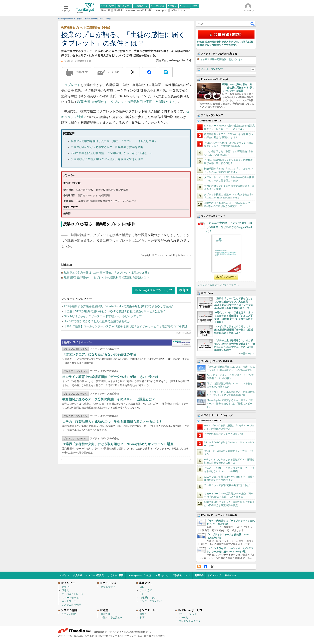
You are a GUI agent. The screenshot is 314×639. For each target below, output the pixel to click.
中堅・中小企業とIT (111, 617)
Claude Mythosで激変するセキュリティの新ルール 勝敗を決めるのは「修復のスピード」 (230, 403)
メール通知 (113, 72)
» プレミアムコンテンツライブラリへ (218, 284)
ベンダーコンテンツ (212, 69)
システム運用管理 (71, 604)
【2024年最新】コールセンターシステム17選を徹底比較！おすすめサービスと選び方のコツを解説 (125, 326)
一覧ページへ (248, 353)
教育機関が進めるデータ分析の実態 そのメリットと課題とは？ (108, 399)
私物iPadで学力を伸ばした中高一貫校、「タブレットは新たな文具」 (114, 141)
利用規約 (199, 575)
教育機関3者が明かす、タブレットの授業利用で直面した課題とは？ (126, 101)
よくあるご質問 (115, 575)
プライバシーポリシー (124, 635)
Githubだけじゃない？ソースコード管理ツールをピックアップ (103, 316)
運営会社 (149, 635)
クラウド (66, 586)
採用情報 (160, 635)
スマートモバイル (71, 597)
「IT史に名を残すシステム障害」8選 (224, 434)
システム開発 (69, 614)
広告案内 (90, 635)
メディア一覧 (65, 635)
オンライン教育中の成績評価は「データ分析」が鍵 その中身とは (110, 377)
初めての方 (230, 575)
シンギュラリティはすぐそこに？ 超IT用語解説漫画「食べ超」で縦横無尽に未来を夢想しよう (233, 329)
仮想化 (65, 590)
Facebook (205, 566)
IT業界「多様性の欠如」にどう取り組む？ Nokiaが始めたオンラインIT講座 (117, 444)
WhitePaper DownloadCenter (181, 343)
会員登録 (77, 575)
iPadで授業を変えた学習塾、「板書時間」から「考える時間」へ (111, 153)
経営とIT (105, 614)
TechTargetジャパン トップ (153, 290)
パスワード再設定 (95, 575)
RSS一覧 (183, 617)
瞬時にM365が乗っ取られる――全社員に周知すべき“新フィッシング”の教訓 (238, 87)
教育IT (183, 290)
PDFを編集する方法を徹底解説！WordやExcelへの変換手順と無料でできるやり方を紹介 (119, 306)
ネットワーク (69, 601)
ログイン (64, 575)
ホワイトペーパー (188, 614)
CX (141, 594)
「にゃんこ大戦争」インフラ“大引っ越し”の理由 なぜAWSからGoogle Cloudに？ (229, 227)
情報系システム (148, 597)
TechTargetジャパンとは (139, 575)
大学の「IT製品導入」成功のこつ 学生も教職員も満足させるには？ (112, 421)
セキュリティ (108, 586)
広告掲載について (181, 575)
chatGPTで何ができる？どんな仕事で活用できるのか (97, 321)
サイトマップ (214, 575)
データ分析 (146, 590)
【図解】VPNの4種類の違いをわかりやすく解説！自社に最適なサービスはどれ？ (115, 311)
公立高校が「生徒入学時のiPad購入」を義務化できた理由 (107, 159)
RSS (199, 566)
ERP (142, 586)
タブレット (72, 85)
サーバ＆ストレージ (72, 594)
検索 (253, 24)
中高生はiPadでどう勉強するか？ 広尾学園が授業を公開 (107, 147)
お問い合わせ (162, 575)
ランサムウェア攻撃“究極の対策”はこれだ (227, 485)
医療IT (143, 614)
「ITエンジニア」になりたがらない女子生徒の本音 (99, 354)
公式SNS (78, 635)
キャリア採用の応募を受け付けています (221, 59)
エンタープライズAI (151, 601)
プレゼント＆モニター (191, 621)
